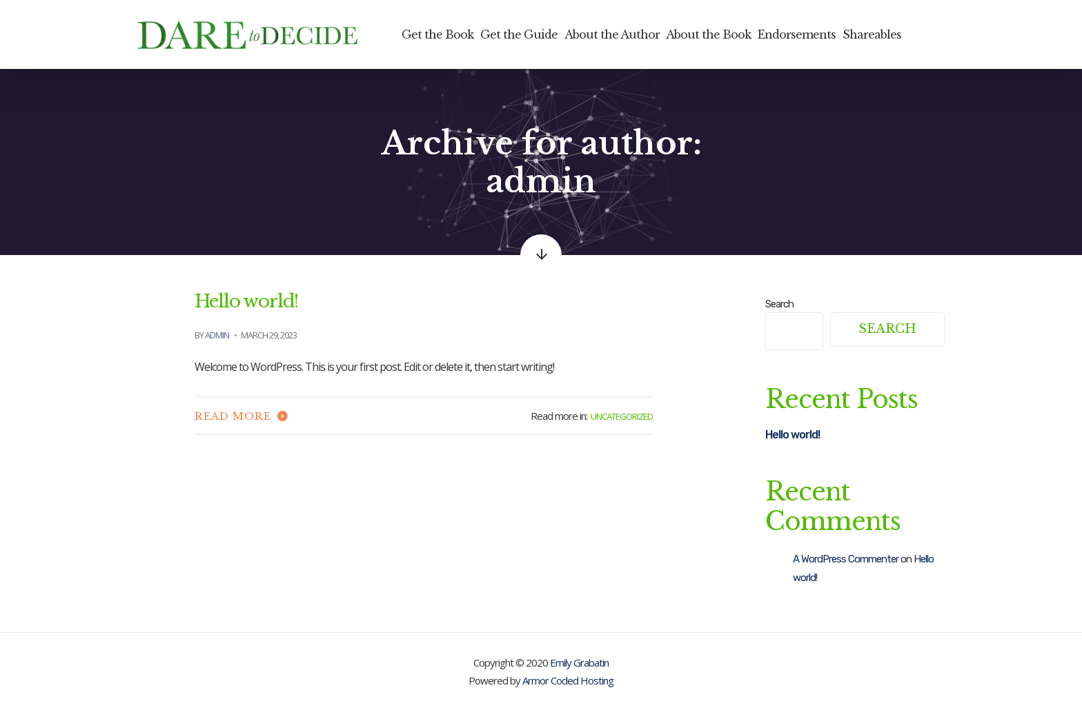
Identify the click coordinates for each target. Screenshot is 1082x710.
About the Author (612, 34)
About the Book (708, 34)
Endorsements (797, 34)
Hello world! (246, 301)
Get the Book (437, 34)
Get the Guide (519, 34)
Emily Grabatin (579, 662)
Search (779, 304)
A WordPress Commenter (845, 559)
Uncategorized (622, 416)
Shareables (872, 34)
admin (217, 335)
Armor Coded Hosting (567, 680)
